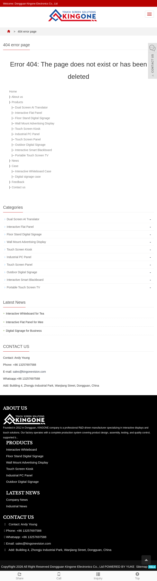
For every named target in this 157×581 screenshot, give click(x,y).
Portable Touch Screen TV (31, 155)
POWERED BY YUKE (120, 566)
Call (58, 575)
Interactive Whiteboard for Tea (25, 313)
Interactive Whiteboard (21, 449)
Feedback (18, 182)
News (15, 160)
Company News (17, 499)
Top (137, 575)
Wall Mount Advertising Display (34, 123)
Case (15, 166)
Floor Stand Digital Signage (32, 118)
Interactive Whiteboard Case (33, 171)
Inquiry (98, 575)
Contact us (18, 187)
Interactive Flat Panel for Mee (24, 322)
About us (17, 96)
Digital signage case (28, 176)
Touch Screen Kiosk (27, 128)
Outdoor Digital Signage (30, 144)
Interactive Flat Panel (28, 112)
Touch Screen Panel (28, 139)
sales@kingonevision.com (29, 371)
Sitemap (141, 566)
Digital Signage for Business (24, 330)
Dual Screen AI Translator (31, 107)
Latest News (23, 493)
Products (17, 102)
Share (19, 575)
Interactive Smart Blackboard (33, 150)
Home (13, 91)
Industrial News (16, 506)
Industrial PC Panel (27, 134)
